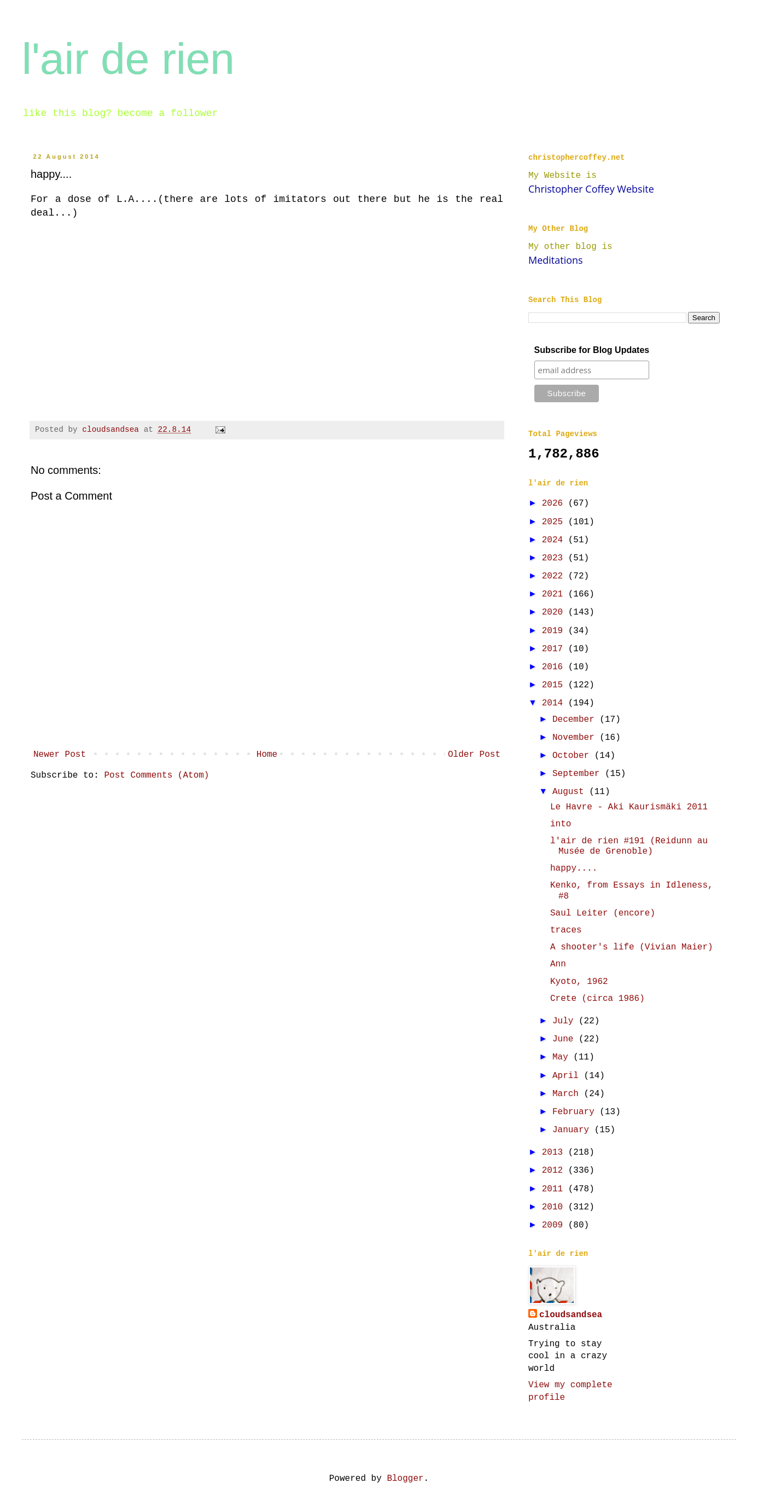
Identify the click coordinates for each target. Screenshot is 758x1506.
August (570, 792)
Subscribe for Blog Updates (592, 350)
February (575, 1112)
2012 (555, 1170)
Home (266, 755)
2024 (555, 540)
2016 (555, 667)
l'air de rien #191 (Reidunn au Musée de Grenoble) (629, 846)
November (575, 738)
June (565, 1039)
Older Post (474, 755)
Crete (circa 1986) (597, 999)
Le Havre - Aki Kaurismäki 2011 (629, 807)
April (568, 1076)
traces (566, 930)
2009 (555, 1225)
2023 (555, 558)
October (573, 756)
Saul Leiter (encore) (602, 913)
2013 (555, 1152)
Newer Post (59, 755)
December (575, 720)
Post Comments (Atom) (156, 775)
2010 (555, 1207)
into (560, 824)
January (573, 1130)
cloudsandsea (570, 1315)
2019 (555, 631)
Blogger (405, 1479)
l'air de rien (128, 58)
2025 (555, 522)
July (565, 1021)
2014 (555, 703)
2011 (555, 1189)
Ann (558, 964)
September (578, 774)
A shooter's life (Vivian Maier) (631, 947)
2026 (555, 503)
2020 (555, 612)
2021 (555, 594)
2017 (555, 649)
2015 (555, 685)
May (562, 1057)
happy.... (573, 868)
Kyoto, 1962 (579, 982)
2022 (555, 576)
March (568, 1094)
